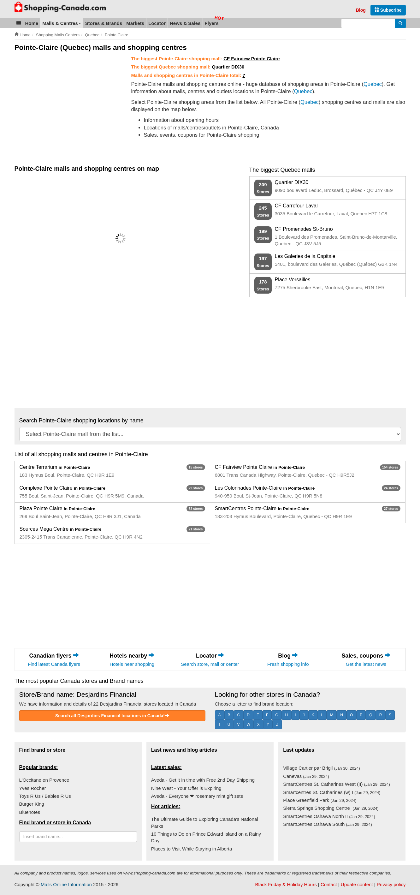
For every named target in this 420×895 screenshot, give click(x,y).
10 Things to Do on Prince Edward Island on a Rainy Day (206, 837)
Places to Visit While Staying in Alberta (191, 848)
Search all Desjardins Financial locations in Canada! (112, 716)
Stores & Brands (103, 23)
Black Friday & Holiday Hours (286, 884)
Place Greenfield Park (319, 800)
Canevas (306, 776)
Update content (357, 884)
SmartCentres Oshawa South (327, 824)
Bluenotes (29, 812)
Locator (157, 23)
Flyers (212, 23)
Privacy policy (391, 884)
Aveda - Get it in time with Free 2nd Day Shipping (203, 780)
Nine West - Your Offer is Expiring (186, 788)
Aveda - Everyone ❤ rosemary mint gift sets (197, 796)
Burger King (31, 804)
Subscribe (388, 10)
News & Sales (185, 23)
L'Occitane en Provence (44, 780)
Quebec (373, 84)
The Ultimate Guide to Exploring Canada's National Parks (204, 822)
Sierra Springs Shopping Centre (330, 808)
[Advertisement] (68, 103)
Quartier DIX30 (228, 66)
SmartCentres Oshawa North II (329, 816)
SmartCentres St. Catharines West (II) (336, 784)
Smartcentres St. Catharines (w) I (331, 792)
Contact (329, 884)
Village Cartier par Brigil (321, 768)
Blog (361, 10)
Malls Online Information (66, 884)
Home (31, 23)
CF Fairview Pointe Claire (251, 58)
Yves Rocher (32, 788)
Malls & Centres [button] (61, 23)
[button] (19, 23)
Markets (135, 23)
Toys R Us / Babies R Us (45, 796)
